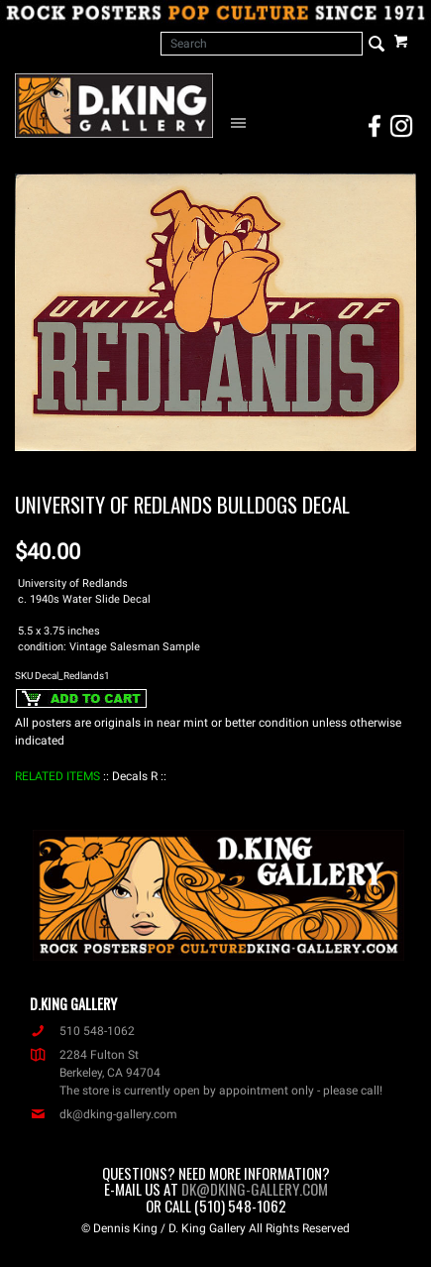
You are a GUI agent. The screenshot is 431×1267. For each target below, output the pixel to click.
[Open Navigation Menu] (241, 122)
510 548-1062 (82, 1031)
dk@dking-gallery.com (103, 1114)
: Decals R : (134, 776)
